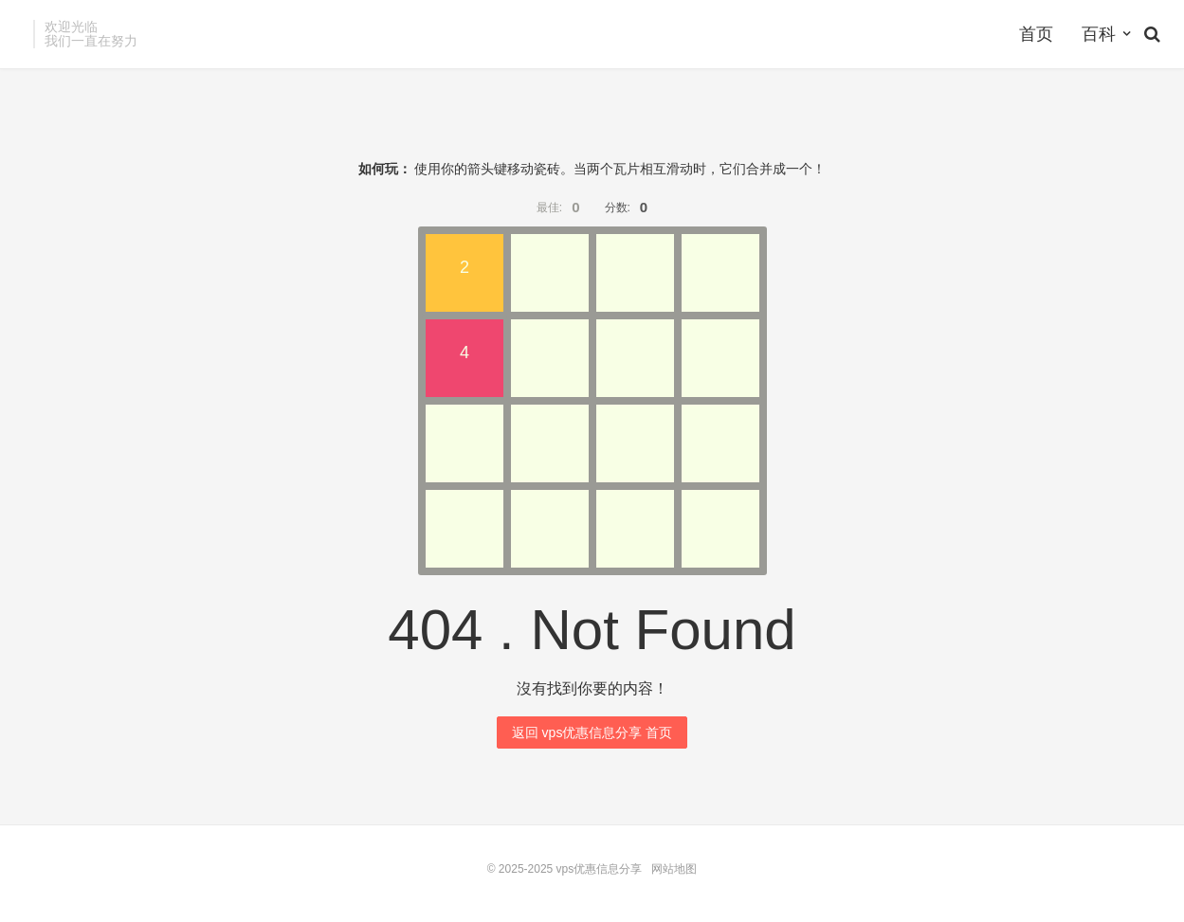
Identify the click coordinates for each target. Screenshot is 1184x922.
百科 (1099, 34)
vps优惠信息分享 (599, 869)
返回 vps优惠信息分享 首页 (592, 732)
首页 (1036, 34)
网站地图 (674, 869)
